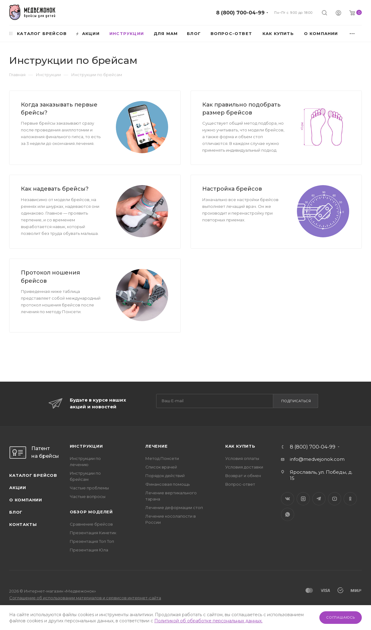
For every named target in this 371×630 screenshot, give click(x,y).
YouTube (334, 498)
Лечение (156, 446)
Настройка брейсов (232, 188)
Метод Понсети (162, 458)
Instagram (303, 498)
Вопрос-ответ (240, 484)
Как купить (240, 446)
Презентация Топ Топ (92, 541)
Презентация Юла (89, 549)
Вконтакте (287, 498)
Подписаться (296, 401)
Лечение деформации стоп (174, 507)
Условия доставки (244, 467)
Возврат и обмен (243, 475)
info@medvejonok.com (317, 459)
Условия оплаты (242, 458)
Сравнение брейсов (91, 524)
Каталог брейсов (33, 475)
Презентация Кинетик (93, 532)
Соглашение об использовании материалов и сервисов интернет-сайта (85, 597)
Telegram (319, 498)
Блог (15, 512)
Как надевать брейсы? (55, 188)
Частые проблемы (89, 487)
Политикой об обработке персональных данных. (208, 621)
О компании (25, 499)
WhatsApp (287, 514)
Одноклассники (350, 498)
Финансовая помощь (167, 484)
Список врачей (161, 467)
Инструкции (86, 446)
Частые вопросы (87, 496)
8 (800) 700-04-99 (240, 13)
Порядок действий (165, 475)
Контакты (23, 524)
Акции (17, 487)
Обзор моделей (91, 511)
